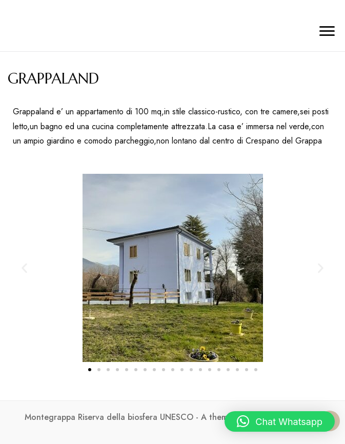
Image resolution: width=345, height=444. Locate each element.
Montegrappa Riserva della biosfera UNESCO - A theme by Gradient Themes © (172, 417)
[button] (24, 267)
